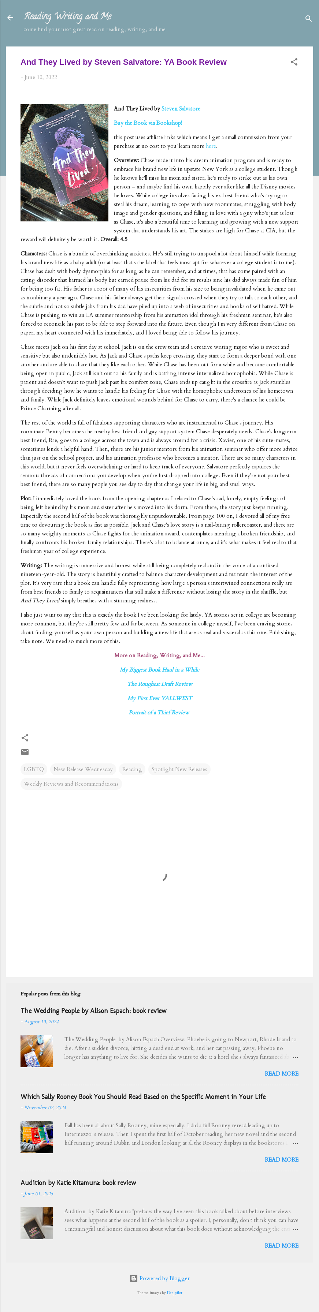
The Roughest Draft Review (159, 684)
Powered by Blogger (159, 1278)
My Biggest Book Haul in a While (159, 669)
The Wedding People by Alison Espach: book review (93, 1011)
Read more (281, 1073)
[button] (294, 63)
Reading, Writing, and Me (67, 17)
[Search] (308, 20)
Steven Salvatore (181, 108)
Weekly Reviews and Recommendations (71, 784)
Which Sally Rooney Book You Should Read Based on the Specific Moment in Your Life (143, 1097)
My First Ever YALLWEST (159, 698)
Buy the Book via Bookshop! (148, 123)
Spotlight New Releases (179, 769)
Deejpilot (174, 1293)
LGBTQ (34, 769)
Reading (132, 769)
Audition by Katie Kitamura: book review (78, 1183)
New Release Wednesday (83, 769)
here (211, 146)
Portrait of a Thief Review (159, 712)
